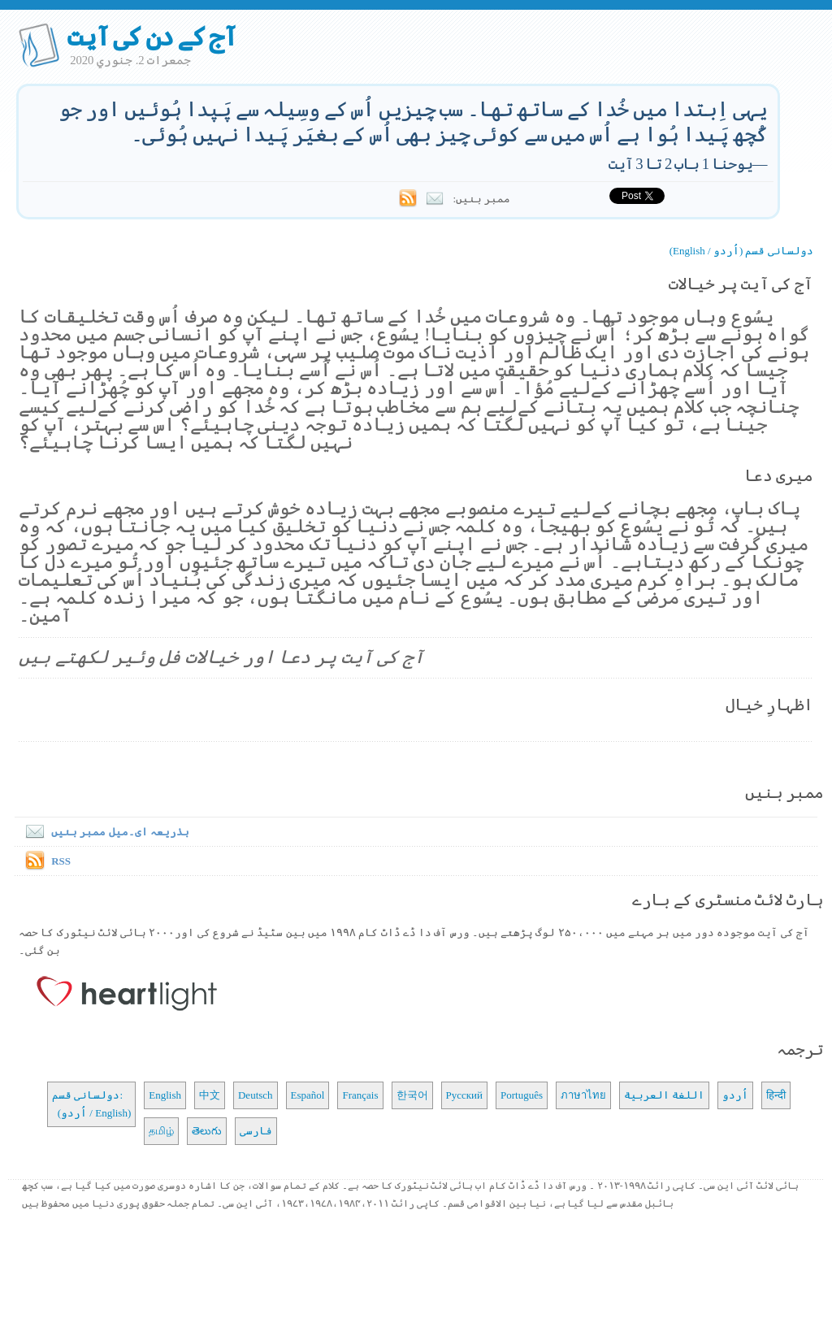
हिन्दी (776, 1095)
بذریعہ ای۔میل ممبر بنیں (104, 832)
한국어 (412, 1095)
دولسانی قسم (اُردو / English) (741, 251)
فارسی (256, 1131)
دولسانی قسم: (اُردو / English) (91, 1104)
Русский (464, 1095)
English (165, 1095)
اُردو (735, 1095)
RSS (61, 861)
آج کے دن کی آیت (151, 36)
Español (308, 1095)
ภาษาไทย (583, 1095)
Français (360, 1095)
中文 (209, 1095)
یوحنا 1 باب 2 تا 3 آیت (680, 163)
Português (521, 1095)
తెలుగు (207, 1131)
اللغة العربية (664, 1095)
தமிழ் (161, 1131)
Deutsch (255, 1095)
